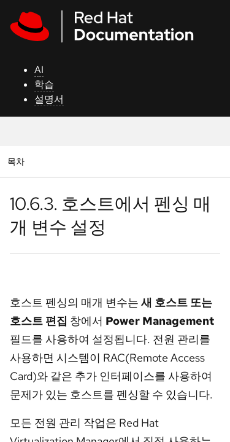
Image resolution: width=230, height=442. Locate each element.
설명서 (49, 99)
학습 (44, 84)
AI (39, 69)
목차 (17, 161)
